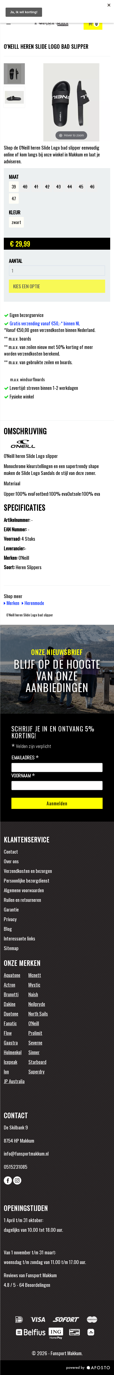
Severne (35, 1042)
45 (81, 186)
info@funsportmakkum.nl (26, 1153)
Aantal (15, 260)
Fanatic (10, 1023)
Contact (11, 851)
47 (14, 198)
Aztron (9, 984)
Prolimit (35, 1032)
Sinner (34, 1052)
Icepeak (10, 1061)
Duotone (11, 1013)
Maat (13, 176)
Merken (11, 602)
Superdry (36, 1071)
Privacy (10, 918)
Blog (8, 928)
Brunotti (11, 994)
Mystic (34, 984)
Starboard (37, 1061)
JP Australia (14, 1080)
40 (25, 186)
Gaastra (11, 1042)
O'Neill (33, 1023)
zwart (16, 222)
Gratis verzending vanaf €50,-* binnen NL (45, 323)
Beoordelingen (37, 1284)
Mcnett (34, 974)
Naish (33, 994)
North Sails (38, 1013)
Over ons (11, 861)
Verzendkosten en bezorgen (28, 870)
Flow (8, 1032)
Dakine (9, 1003)
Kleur (14, 212)
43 (58, 186)
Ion (6, 1071)
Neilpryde (36, 1003)
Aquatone (12, 974)
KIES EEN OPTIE (26, 286)
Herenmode (33, 602)
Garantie (11, 909)
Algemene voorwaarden (24, 889)
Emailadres (25, 758)
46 (92, 186)
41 (36, 186)
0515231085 (15, 1166)
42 (47, 186)
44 (69, 186)
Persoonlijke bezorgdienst (26, 880)
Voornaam (23, 776)
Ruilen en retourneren (22, 899)
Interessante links (19, 938)
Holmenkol (13, 1052)
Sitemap (11, 947)
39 (14, 186)
